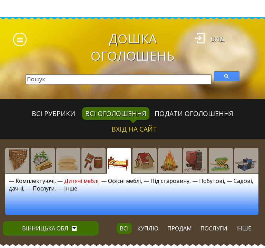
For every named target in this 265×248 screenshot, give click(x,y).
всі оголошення (115, 113)
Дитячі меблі (81, 181)
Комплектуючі (35, 181)
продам (179, 228)
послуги (213, 228)
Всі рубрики (53, 113)
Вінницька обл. (49, 228)
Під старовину (169, 181)
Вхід (217, 39)
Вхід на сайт (134, 129)
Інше (70, 188)
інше (243, 228)
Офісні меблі (124, 181)
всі (124, 228)
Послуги (44, 188)
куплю (147, 228)
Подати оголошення (194, 113)
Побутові (211, 181)
